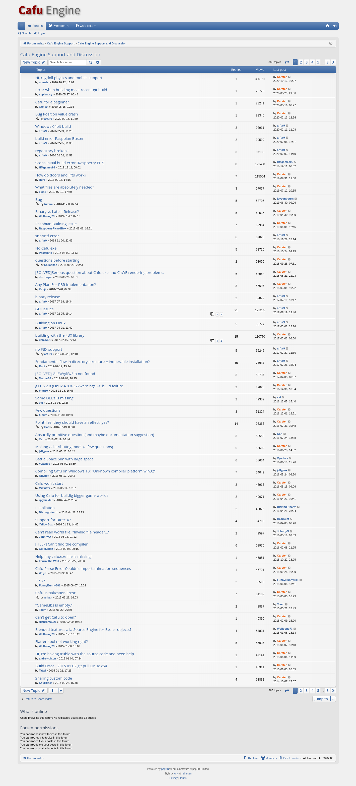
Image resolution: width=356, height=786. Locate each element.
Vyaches (44, 463)
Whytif (43, 573)
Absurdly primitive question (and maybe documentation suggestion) (94, 434)
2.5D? (40, 580)
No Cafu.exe (46, 248)
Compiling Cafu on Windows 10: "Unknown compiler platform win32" (95, 470)
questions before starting (57, 260)
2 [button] (301, 62)
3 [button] (307, 62)
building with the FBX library (60, 335)
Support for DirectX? (53, 519)
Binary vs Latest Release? (57, 211)
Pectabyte (45, 252)
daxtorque (45, 277)
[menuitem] (327, 26)
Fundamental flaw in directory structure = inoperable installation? (92, 361)
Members (60, 26)
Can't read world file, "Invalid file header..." (72, 531)
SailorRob (50, 264)
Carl (46, 427)
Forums (38, 26)
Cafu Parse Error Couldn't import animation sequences (83, 568)
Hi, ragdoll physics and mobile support (69, 77)
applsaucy (45, 94)
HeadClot (283, 518)
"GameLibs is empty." (54, 605)
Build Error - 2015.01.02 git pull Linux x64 (71, 665)
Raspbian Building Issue (56, 223)
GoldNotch (46, 548)
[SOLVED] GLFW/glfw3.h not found (65, 373)
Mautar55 (45, 378)
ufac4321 (45, 339)
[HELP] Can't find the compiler (61, 544)
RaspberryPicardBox (52, 228)
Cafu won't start (49, 483)
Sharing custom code (53, 678)
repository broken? (51, 150)
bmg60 (43, 390)
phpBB (165, 769)
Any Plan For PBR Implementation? (65, 284)
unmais (44, 82)
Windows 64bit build (53, 126)
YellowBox (46, 524)
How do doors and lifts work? (60, 174)
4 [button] (312, 62)
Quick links (22, 27)
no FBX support (48, 349)
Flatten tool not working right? (61, 641)
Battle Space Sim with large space (64, 458)
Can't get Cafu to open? (55, 617)
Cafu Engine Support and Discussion (60, 54)
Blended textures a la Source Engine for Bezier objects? (83, 629)
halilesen (186, 773)
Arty (176, 773)
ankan (48, 597)
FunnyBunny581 (49, 585)
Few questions (47, 410)
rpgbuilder (45, 500)
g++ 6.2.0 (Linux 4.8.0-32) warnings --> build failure (79, 385)
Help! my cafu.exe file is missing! (63, 556)
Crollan (43, 106)
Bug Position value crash (56, 113)
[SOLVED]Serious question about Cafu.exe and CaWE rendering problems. (99, 272)
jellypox (44, 451)
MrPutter (44, 488)
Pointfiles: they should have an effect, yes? (72, 422)
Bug (38, 199)
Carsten (282, 76)
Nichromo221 (47, 621)
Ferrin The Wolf (49, 561)
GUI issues (44, 308)
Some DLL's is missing (54, 397)
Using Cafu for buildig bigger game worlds (71, 495)
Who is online (33, 711)
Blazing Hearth (48, 512)
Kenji (42, 289)
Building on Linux (50, 322)
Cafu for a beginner (52, 101)
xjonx (42, 191)
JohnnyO (45, 536)
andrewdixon (47, 658)
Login (41, 33)
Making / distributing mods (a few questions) (74, 446)
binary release (47, 296)
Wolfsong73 (46, 216)
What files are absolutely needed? (64, 187)
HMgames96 (47, 167)
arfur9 (48, 118)
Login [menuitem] (335, 27)
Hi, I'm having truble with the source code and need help (84, 653)
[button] (287, 62)
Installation (45, 507)
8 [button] (327, 62)
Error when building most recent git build (71, 89)
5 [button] (318, 62)
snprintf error (47, 235)
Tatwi (42, 670)
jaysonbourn (285, 198)
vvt (41, 402)
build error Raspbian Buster (59, 138)
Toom (42, 609)
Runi (42, 179)
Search (26, 33)
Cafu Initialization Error (55, 592)
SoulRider (45, 682)
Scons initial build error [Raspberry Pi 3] (70, 162)
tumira (48, 204)
